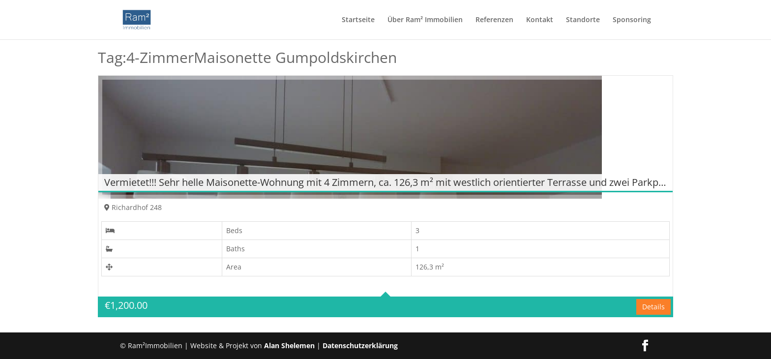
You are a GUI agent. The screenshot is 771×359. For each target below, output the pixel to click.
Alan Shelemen (290, 345)
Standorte (583, 20)
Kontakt (539, 20)
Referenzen (494, 20)
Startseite (358, 20)
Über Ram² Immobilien (425, 20)
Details (653, 306)
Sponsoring (632, 20)
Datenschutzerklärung (360, 345)
